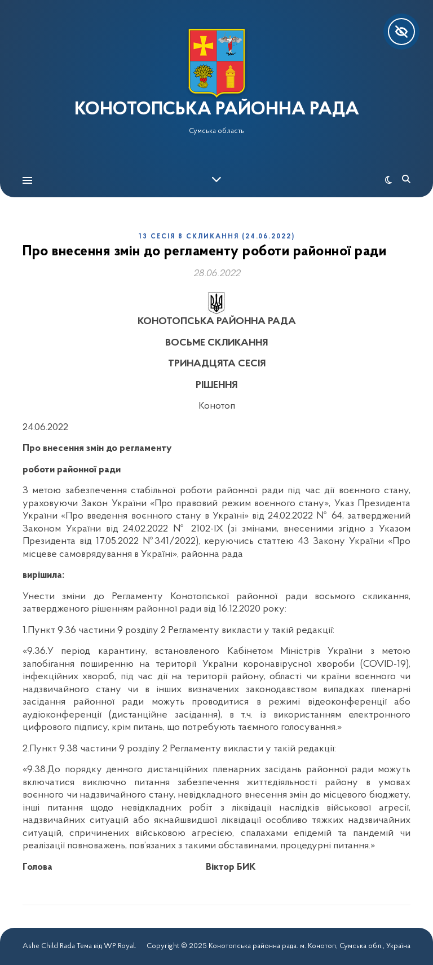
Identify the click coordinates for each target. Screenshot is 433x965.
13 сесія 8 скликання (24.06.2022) (217, 236)
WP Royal (119, 946)
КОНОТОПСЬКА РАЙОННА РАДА (216, 110)
